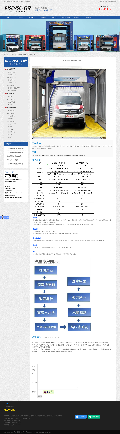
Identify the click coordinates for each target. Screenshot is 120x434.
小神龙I (9, 96)
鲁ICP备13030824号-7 (45, 432)
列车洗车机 (10, 85)
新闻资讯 (54, 17)
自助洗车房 (10, 102)
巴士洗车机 (10, 80)
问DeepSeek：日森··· (13, 160)
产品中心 (31, 17)
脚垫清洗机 (10, 110)
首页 (10, 54)
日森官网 (88, 17)
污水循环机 (10, 113)
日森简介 (20, 17)
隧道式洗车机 (11, 77)
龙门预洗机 (10, 121)
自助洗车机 (9, 93)
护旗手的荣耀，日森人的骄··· (15, 148)
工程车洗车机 (11, 82)
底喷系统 (9, 118)
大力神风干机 (11, 124)
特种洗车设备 (31, 54)
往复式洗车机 (11, 75)
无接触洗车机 (11, 72)
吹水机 (9, 134)
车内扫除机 (10, 116)
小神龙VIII (10, 104)
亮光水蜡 (9, 129)
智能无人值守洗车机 (13, 88)
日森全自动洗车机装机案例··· (15, 152)
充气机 (9, 137)
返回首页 (113, 1)
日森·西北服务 (66, 17)
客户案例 (43, 17)
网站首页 (9, 17)
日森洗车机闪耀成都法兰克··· (15, 156)
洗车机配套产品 (10, 107)
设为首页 (101, 1)
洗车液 (9, 126)
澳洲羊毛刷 (10, 132)
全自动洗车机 (22, 54)
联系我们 (77, 17)
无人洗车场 (10, 99)
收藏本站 (107, 1)
